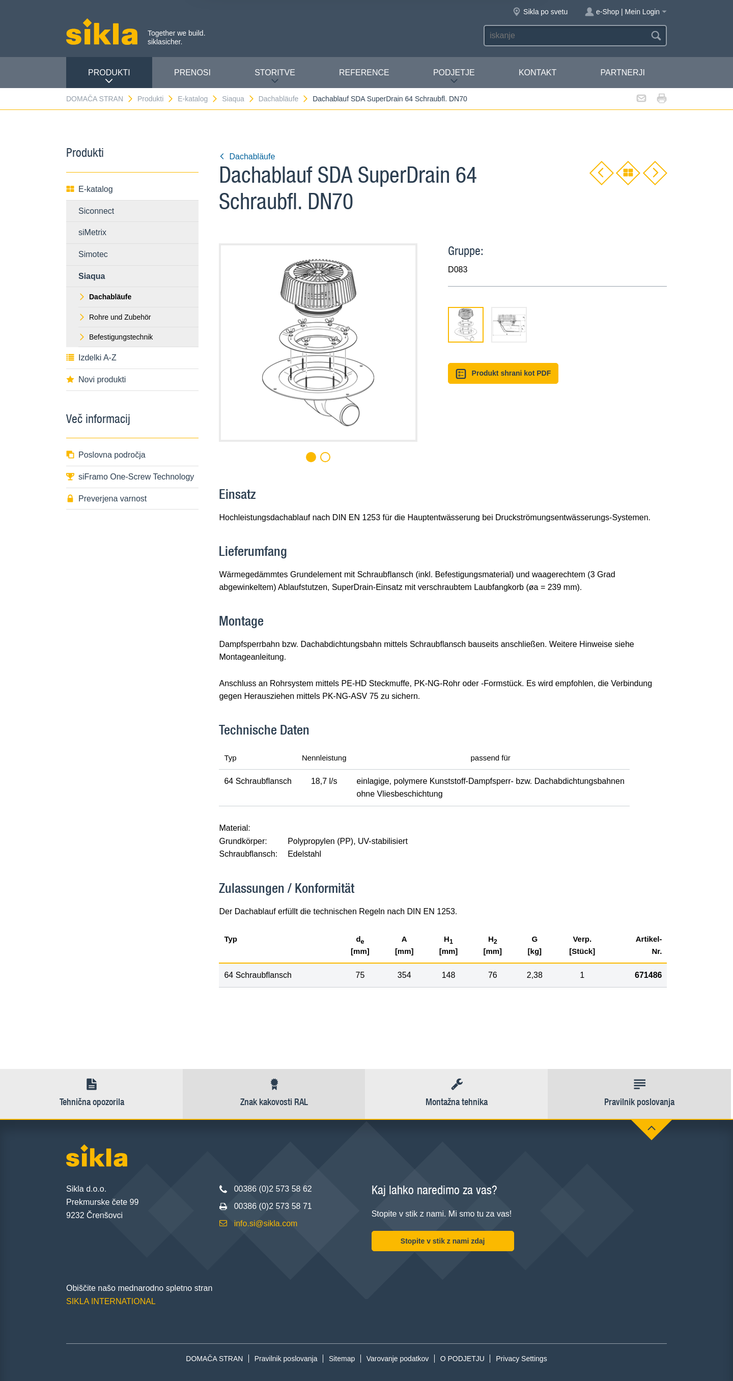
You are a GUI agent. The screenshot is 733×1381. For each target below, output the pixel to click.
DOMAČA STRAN (100, 99)
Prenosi (192, 72)
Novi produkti (96, 379)
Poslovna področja (106, 454)
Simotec (93, 254)
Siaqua (238, 99)
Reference (364, 72)
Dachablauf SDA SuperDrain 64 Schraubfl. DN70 (390, 99)
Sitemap (342, 1359)
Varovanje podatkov (397, 1359)
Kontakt (537, 72)
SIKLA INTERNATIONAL (111, 1301)
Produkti (109, 76)
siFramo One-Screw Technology (130, 476)
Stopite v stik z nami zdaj (443, 1241)
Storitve (275, 76)
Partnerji (622, 72)
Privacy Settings (521, 1359)
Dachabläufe (284, 99)
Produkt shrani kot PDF (503, 374)
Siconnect (96, 211)
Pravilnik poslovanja (286, 1359)
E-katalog (198, 99)
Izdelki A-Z (91, 357)
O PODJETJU (462, 1359)
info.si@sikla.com (266, 1223)
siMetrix (92, 232)
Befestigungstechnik (115, 337)
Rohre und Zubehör (114, 317)
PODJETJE (454, 76)
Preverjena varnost (106, 498)
